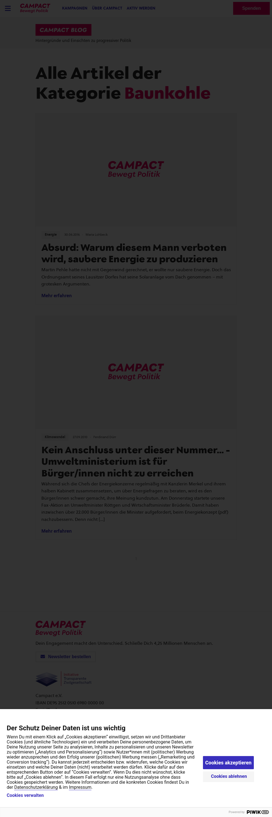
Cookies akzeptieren (228, 763)
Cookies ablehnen (229, 776)
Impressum (80, 787)
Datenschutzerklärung (36, 787)
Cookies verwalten (25, 795)
